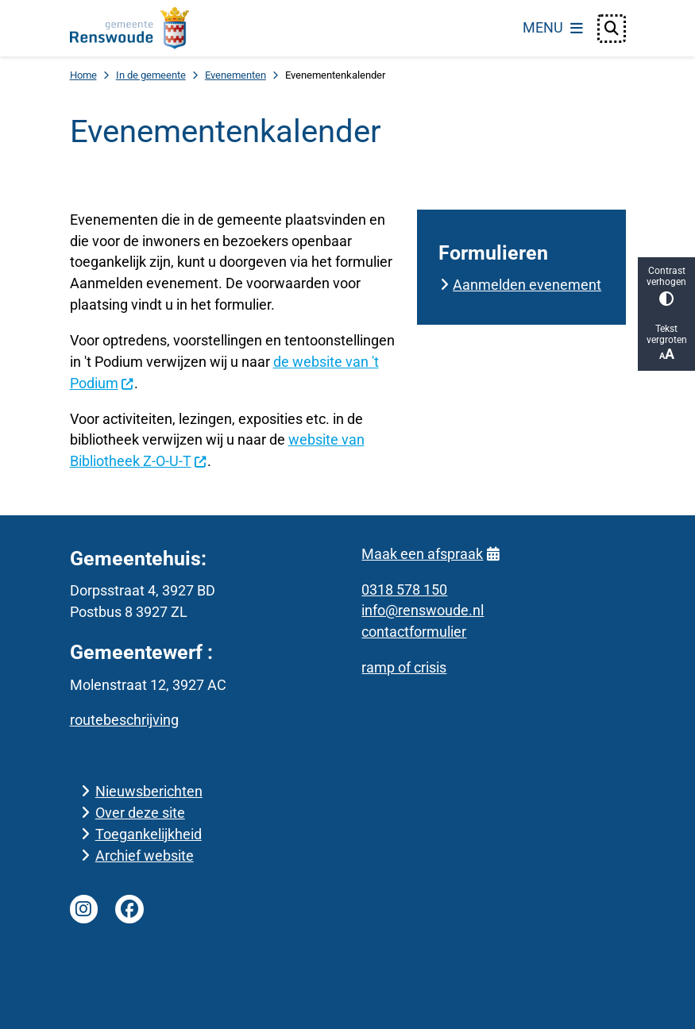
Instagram (84, 909)
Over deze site (140, 812)
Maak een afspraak (430, 553)
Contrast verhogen (666, 285)
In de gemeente (151, 75)
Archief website (144, 855)
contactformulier (413, 631)
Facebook (129, 909)
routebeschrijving (124, 719)
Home (83, 75)
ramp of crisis (403, 667)
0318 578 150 (404, 589)
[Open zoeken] (611, 28)
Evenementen (235, 75)
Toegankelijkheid (148, 834)
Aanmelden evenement (527, 284)
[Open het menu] (553, 28)
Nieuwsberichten (149, 791)
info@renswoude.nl (422, 610)
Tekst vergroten (666, 342)
